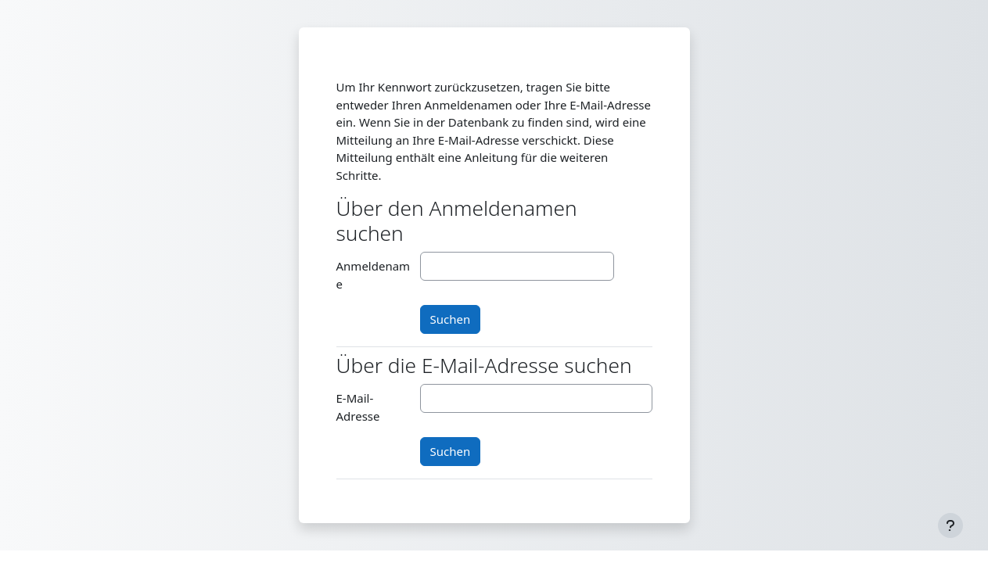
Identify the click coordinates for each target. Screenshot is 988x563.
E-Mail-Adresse (358, 407)
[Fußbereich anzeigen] (950, 525)
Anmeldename (373, 275)
